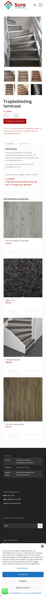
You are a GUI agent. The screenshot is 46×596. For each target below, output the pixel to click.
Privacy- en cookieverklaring (12, 593)
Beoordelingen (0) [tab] (24, 144)
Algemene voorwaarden (12, 503)
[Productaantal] (11, 115)
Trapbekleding (29, 128)
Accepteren (23, 574)
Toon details (31, 251)
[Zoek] (33, 5)
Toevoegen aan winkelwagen (15, 121)
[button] (42, 546)
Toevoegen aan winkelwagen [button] (13, 252)
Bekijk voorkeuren (23, 588)
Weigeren (23, 581)
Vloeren (36, 128)
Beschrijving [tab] (10, 144)
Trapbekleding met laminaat (12, 133)
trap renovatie (7, 131)
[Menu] (39, 5)
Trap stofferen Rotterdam (30, 131)
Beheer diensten (22, 568)
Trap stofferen (17, 131)
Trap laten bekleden (18, 128)
